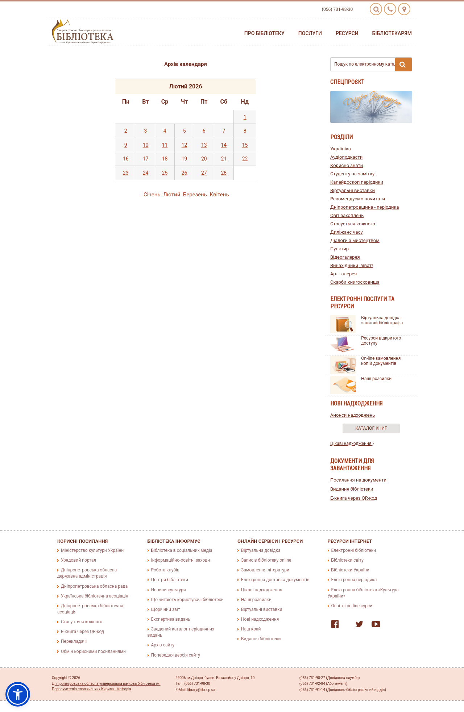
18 (165, 159)
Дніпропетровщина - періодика (364, 207)
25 (165, 173)
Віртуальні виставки (352, 190)
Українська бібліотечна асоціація (94, 596)
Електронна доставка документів (275, 579)
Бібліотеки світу (347, 560)
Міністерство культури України (92, 550)
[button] (17, 694)
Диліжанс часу (346, 232)
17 (146, 159)
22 (245, 159)
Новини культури (168, 589)
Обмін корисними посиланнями (93, 651)
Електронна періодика (354, 579)
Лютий (171, 194)
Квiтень (219, 194)
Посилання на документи (358, 480)
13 (204, 145)
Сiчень (152, 194)
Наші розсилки (376, 378)
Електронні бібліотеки (353, 550)
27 (204, 173)
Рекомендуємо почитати (357, 198)
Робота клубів (165, 569)
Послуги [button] (310, 33)
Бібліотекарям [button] (392, 33)
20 (204, 159)
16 (126, 159)
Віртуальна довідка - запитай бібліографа (382, 320)
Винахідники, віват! (351, 265)
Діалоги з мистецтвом (355, 240)
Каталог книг (371, 428)
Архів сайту (162, 645)
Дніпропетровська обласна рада (94, 586)
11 (165, 145)
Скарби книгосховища (355, 282)
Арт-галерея (343, 273)
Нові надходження (260, 619)
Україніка (340, 148)
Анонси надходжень (352, 415)
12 (184, 145)
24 (146, 173)
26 (184, 173)
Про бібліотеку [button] (264, 33)
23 (126, 173)
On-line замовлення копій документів (381, 361)
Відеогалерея (345, 257)
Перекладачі (74, 641)
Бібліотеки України (350, 569)
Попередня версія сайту (175, 655)
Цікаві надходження (352, 443)
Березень (195, 194)
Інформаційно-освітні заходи (180, 560)
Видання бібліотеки (351, 489)
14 (224, 145)
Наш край (251, 629)
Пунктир (339, 248)
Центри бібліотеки (169, 579)
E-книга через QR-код (353, 498)
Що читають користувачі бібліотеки (187, 599)
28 (224, 173)
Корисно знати (346, 165)
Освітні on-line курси (352, 605)
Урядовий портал (78, 560)
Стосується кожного (352, 223)
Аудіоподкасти (346, 157)
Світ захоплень (347, 215)
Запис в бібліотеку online (266, 560)
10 (146, 145)
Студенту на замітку (352, 173)
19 (184, 159)
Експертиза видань (170, 619)
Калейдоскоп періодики (356, 182)
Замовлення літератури (265, 569)
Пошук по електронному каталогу (373, 64)
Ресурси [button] (347, 33)
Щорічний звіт (165, 609)
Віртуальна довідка (261, 550)
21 (224, 159)
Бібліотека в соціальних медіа (181, 550)
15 (245, 145)
